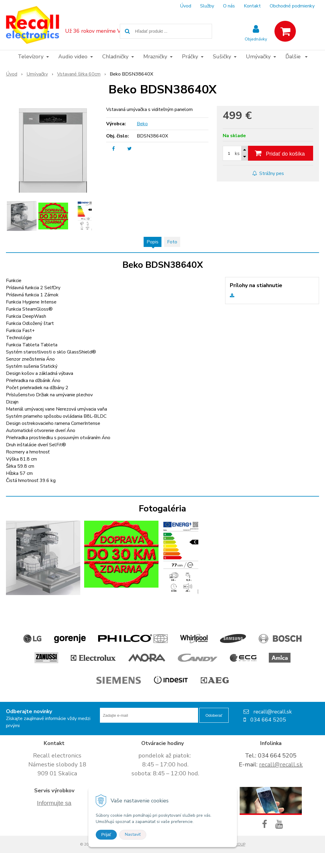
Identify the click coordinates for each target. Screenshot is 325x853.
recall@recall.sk (281, 764)
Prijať (106, 834)
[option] (22, 216)
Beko (142, 123)
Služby (207, 6)
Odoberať (213, 715)
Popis (152, 242)
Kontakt (252, 6)
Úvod (185, 6)
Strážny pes (268, 173)
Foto (172, 242)
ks (237, 153)
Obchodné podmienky (292, 6)
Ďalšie (296, 56)
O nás (229, 6)
